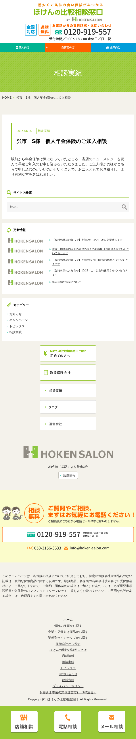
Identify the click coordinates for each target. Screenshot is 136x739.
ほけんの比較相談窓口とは (68, 650)
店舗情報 (69, 475)
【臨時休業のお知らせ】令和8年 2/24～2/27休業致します (87, 239)
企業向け (113, 47)
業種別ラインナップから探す (68, 637)
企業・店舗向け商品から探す (68, 632)
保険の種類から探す (68, 626)
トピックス (17, 326)
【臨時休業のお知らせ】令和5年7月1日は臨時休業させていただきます (90, 262)
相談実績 (44, 131)
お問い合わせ (68, 674)
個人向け (22, 47)
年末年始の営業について (66, 282)
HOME (6, 97)
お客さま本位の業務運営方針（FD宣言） (68, 692)
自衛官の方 (68, 47)
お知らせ (15, 314)
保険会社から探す (68, 644)
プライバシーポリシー (68, 686)
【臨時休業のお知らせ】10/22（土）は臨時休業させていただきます (90, 272)
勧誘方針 (68, 680)
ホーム (68, 619)
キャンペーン (18, 320)
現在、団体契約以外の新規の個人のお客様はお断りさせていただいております (90, 251)
